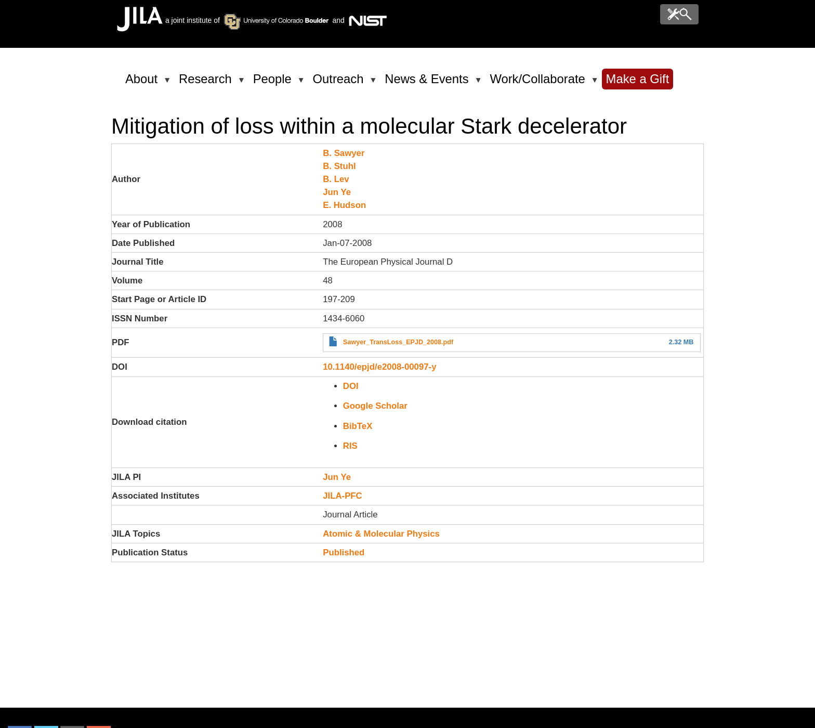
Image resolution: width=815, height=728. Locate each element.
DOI (351, 386)
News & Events (428, 83)
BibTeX (358, 426)
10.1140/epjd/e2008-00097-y (379, 367)
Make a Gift (637, 79)
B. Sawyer (343, 153)
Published (343, 552)
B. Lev (336, 179)
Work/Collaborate (539, 83)
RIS (350, 446)
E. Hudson (344, 205)
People (274, 83)
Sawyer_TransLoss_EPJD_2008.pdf (398, 342)
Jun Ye (337, 192)
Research (207, 83)
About (143, 83)
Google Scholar (375, 406)
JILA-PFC (342, 496)
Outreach (340, 83)
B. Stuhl (339, 166)
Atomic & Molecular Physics (381, 534)
